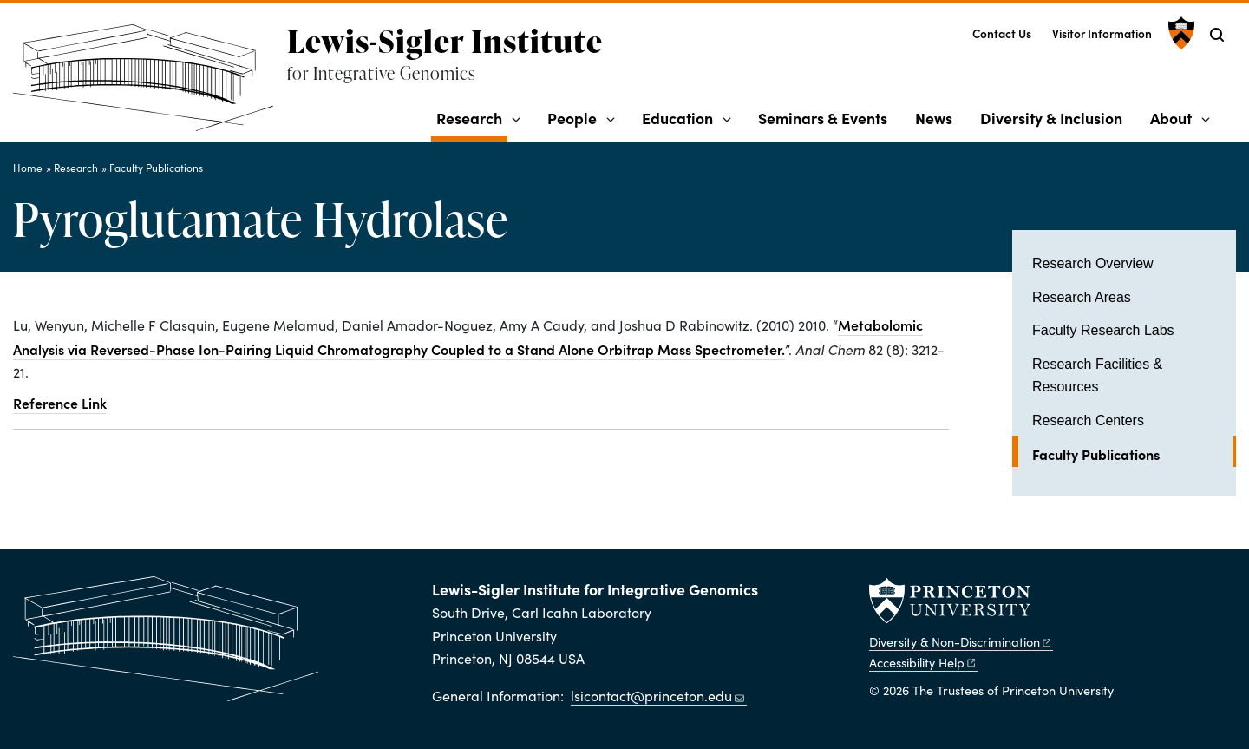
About (1171, 117)
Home (28, 167)
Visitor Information (1102, 33)
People (572, 117)
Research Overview (1093, 263)
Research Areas (1081, 297)
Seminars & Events (822, 117)
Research (471, 117)
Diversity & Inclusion (1051, 117)
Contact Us (1001, 33)
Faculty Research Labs (1103, 330)
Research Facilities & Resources (1097, 375)
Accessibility (923, 662)
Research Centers (1088, 420)
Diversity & (961, 641)
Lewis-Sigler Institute (445, 40)
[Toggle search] (1217, 35)
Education (677, 117)
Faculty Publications (156, 167)
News (933, 117)
